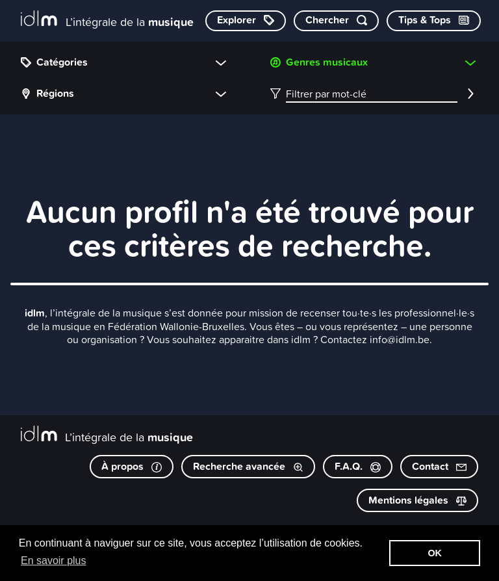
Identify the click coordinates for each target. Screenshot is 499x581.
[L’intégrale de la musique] (107, 19)
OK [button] (435, 553)
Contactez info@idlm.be (374, 339)
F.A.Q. (358, 466)
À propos (131, 466)
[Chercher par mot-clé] (336, 20)
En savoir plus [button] (53, 560)
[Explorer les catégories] (245, 20)
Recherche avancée (248, 466)
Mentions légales (417, 500)
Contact (439, 466)
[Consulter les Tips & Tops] (434, 20)
